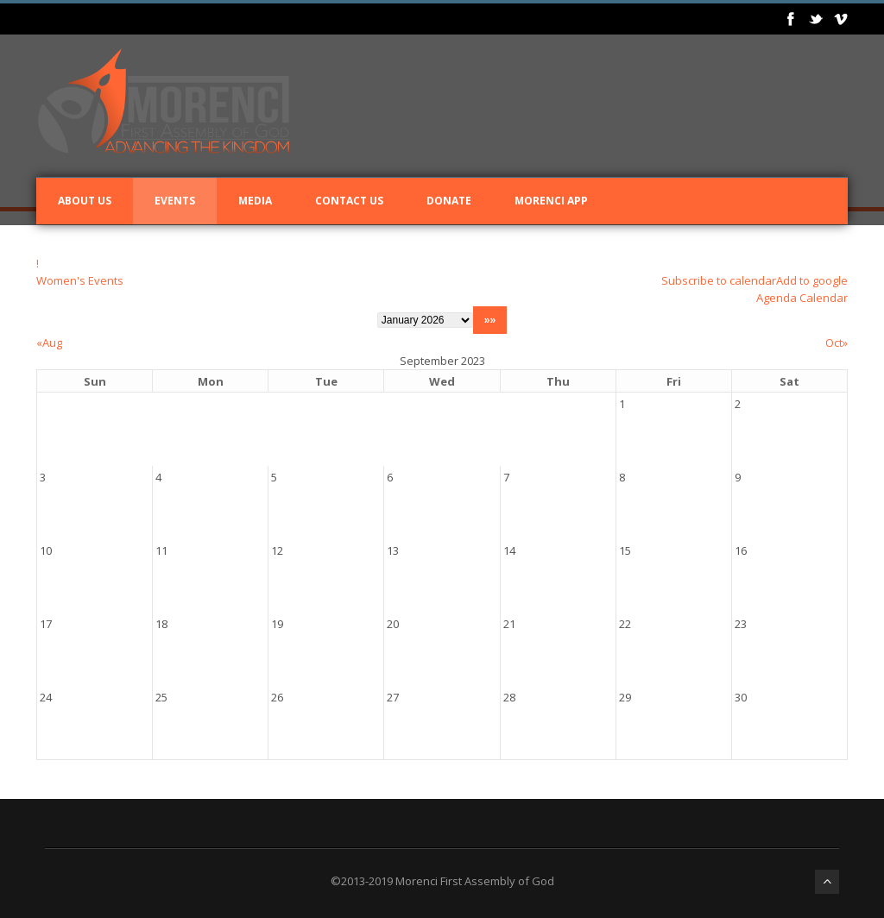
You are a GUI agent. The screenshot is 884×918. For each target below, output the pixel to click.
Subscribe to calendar (718, 280)
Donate (448, 200)
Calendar (823, 297)
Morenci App (551, 200)
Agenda (776, 297)
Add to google (812, 280)
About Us (84, 200)
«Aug (49, 342)
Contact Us (349, 200)
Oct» (836, 342)
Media (255, 200)
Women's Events (79, 280)
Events (175, 200)
